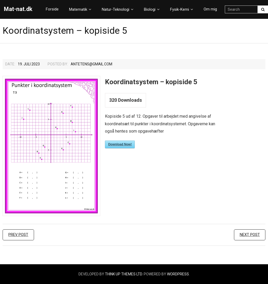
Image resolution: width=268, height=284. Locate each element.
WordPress (178, 274)
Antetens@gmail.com (91, 64)
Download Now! (120, 144)
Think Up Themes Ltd (123, 274)
